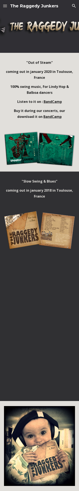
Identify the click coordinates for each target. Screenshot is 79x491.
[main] (39, 89)
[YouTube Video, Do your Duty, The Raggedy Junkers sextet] (39, 272)
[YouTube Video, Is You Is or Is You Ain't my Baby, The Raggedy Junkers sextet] (39, 345)
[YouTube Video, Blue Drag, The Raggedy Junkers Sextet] (39, 383)
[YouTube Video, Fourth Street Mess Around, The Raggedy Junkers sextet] (39, 309)
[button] (5, 6)
